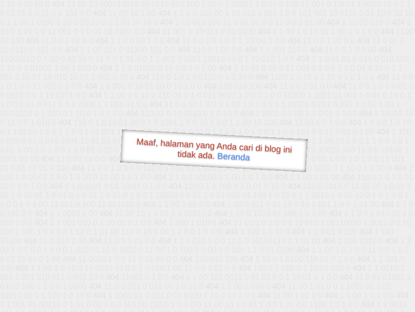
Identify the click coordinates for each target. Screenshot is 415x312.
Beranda (233, 156)
